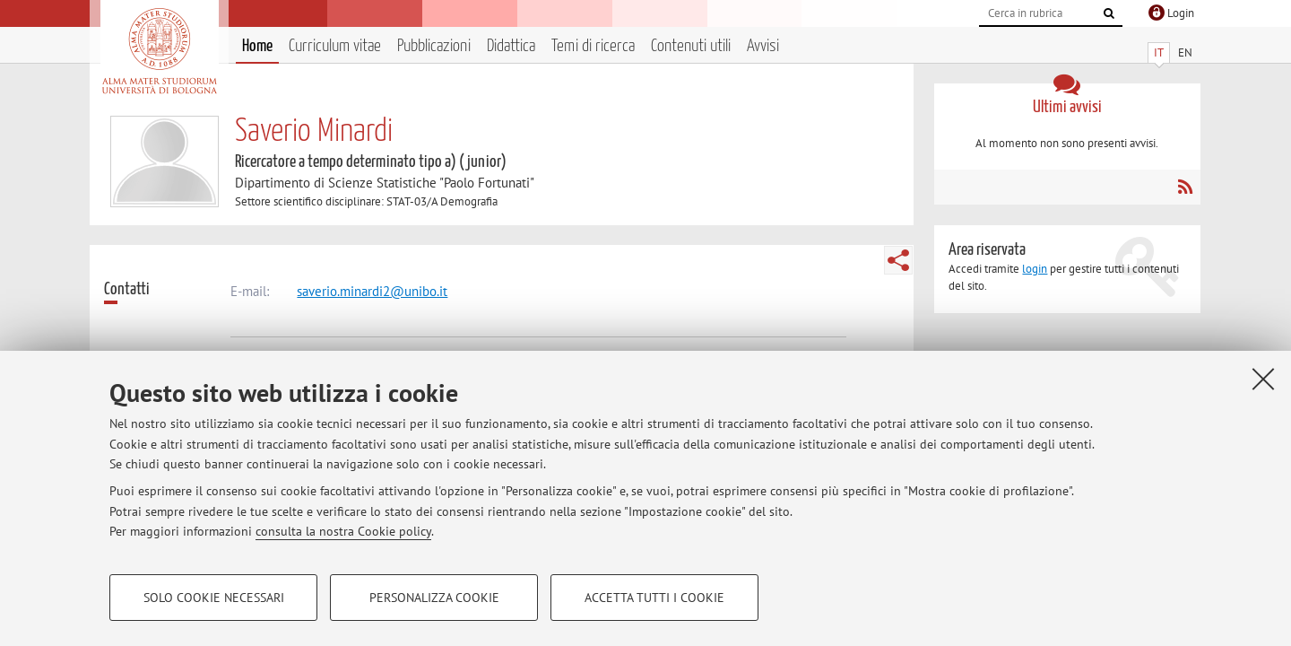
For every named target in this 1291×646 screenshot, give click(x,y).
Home (257, 46)
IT (1159, 52)
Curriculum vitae (335, 46)
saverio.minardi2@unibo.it (372, 291)
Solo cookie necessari (213, 597)
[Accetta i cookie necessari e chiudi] (1263, 378)
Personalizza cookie (434, 597)
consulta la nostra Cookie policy (343, 531)
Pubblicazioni (434, 46)
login (1034, 268)
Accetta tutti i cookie (654, 597)
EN (1185, 52)
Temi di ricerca (593, 46)
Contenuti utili (691, 46)
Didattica (511, 46)
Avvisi (763, 46)
